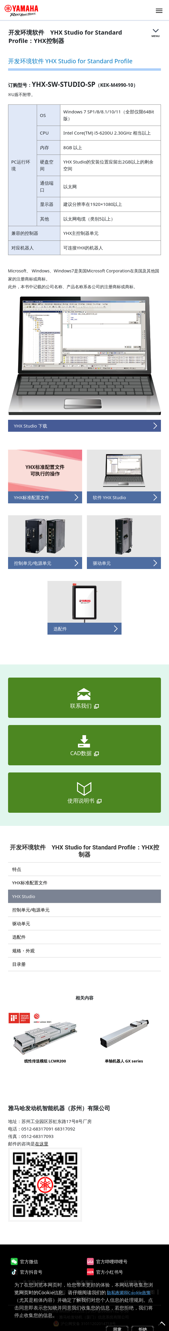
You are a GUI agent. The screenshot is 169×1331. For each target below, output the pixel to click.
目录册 (19, 964)
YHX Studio (23, 896)
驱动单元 (21, 923)
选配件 (19, 937)
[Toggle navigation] (159, 10)
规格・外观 (23, 951)
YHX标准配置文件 (29, 883)
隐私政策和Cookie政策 (128, 1292)
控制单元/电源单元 (31, 910)
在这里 (41, 1144)
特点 (16, 869)
